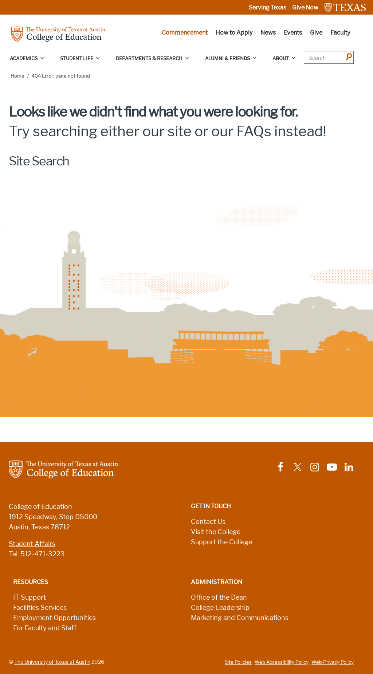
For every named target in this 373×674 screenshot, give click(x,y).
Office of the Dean (219, 597)
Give (316, 32)
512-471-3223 (42, 554)
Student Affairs (32, 544)
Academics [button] (27, 58)
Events (293, 32)
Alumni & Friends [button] (231, 58)
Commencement (185, 32)
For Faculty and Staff (44, 628)
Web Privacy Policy (332, 662)
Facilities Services (40, 608)
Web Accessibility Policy (282, 662)
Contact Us (208, 522)
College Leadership (220, 608)
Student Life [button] (80, 58)
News (268, 32)
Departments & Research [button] (152, 58)
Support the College (221, 542)
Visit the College (215, 532)
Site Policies (238, 662)
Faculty (340, 32)
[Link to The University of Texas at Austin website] (345, 7)
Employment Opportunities (54, 618)
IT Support (29, 597)
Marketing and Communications (239, 618)
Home (17, 76)
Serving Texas (267, 7)
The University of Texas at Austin (52, 662)
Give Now (305, 7)
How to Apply (234, 32)
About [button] (284, 58)
